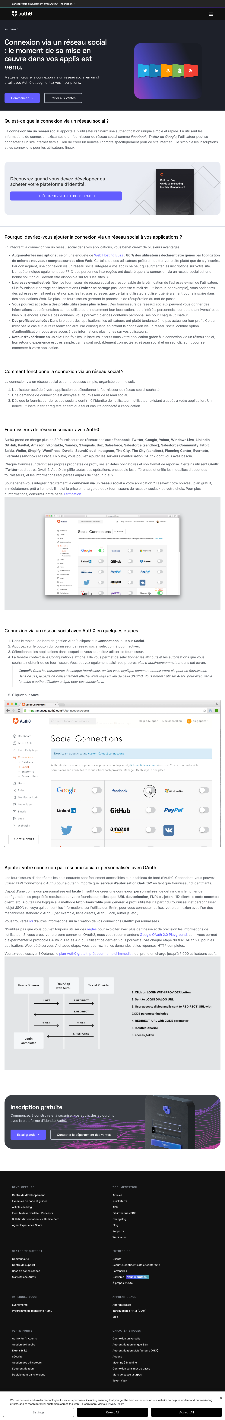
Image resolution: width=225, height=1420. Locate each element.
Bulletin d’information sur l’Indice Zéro (35, 1219)
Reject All (112, 1412)
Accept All (186, 1412)
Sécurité (17, 1356)
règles (92, 929)
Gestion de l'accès (23, 1344)
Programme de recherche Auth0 (32, 1310)
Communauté (20, 1259)
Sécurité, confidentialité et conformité (136, 1265)
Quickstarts (120, 1201)
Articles (117, 1195)
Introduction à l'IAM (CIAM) (129, 1310)
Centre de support (23, 1265)
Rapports (118, 1231)
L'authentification (23, 1368)
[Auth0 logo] (110, 14)
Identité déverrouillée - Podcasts (32, 1213)
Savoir (11, 29)
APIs (115, 1207)
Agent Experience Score (27, 1225)
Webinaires (119, 1237)
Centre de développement (28, 1195)
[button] (22, 98)
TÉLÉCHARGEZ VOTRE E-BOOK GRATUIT (66, 196)
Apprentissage (122, 1304)
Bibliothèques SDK (124, 1213)
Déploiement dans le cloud (28, 1374)
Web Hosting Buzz (108, 255)
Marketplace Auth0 (24, 1277)
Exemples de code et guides (29, 1201)
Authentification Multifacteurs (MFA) (135, 1350)
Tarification (72, 494)
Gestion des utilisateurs (27, 1362)
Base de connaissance (26, 1271)
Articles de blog (22, 1207)
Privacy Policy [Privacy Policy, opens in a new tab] (116, 1403)
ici (31, 921)
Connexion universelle (126, 1338)
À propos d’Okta (123, 1283)
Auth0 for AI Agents (24, 1338)
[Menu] (211, 14)
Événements (19, 1304)
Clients (117, 1259)
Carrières (131, 1277)
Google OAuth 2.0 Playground (163, 935)
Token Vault (120, 1380)
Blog (115, 1225)
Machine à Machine (125, 1362)
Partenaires (120, 1271)
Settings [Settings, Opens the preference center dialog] (38, 1412)
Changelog (119, 1219)
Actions (117, 1356)
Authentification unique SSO (130, 1344)
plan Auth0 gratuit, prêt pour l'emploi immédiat (96, 954)
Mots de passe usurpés (127, 1374)
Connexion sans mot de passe (131, 1368)
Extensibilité (19, 1350)
